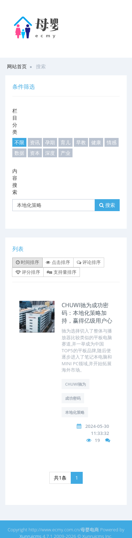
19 (97, 440)
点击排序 (58, 262)
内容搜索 (14, 181)
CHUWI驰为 (75, 384)
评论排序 (89, 262)
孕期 (50, 142)
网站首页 (17, 66)
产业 (65, 153)
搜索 (107, 205)
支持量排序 (61, 272)
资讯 (35, 142)
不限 (19, 142)
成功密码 (73, 398)
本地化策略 (74, 412)
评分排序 (27, 272)
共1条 (60, 477)
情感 (112, 142)
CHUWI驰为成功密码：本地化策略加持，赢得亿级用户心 (87, 312)
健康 (96, 142)
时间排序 (27, 262)
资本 (35, 153)
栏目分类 (14, 121)
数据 (19, 153)
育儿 (65, 142)
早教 (81, 142)
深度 (50, 153)
